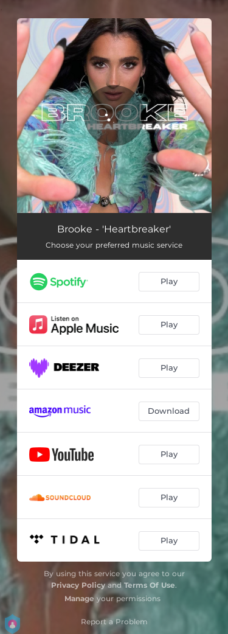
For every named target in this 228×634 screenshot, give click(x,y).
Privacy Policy (78, 585)
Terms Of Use (149, 585)
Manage (79, 598)
